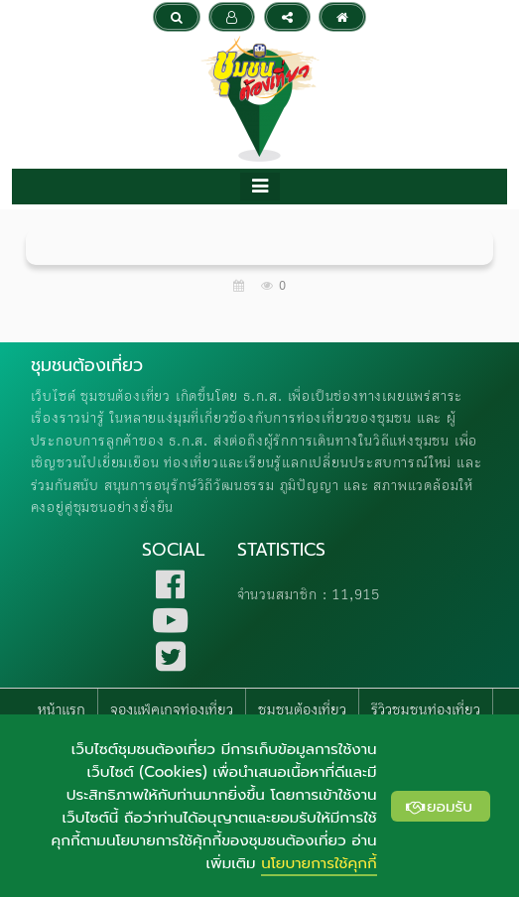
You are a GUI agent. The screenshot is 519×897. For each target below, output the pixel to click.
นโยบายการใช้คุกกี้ (318, 862)
